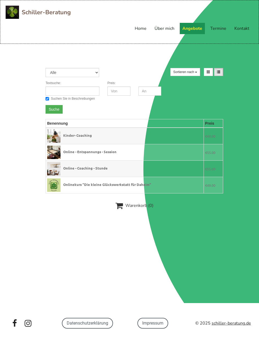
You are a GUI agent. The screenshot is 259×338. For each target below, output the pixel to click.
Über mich (164, 28)
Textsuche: (53, 83)
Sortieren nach (185, 72)
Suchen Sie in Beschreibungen (70, 98)
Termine (218, 28)
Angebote (192, 28)
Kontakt (241, 28)
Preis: (111, 83)
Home (141, 28)
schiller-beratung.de (231, 323)
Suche (54, 109)
